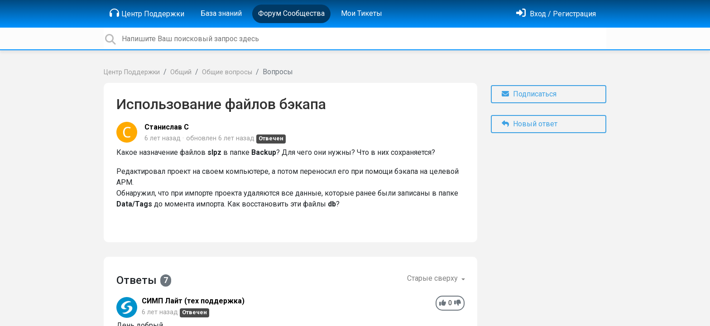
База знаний (221, 13)
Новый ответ (529, 124)
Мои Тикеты (361, 13)
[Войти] (556, 14)
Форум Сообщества (291, 13)
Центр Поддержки (147, 13)
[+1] (442, 303)
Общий (181, 72)
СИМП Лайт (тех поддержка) (193, 301)
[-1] (457, 303)
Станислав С (166, 127)
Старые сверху (433, 278)
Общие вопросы (227, 72)
